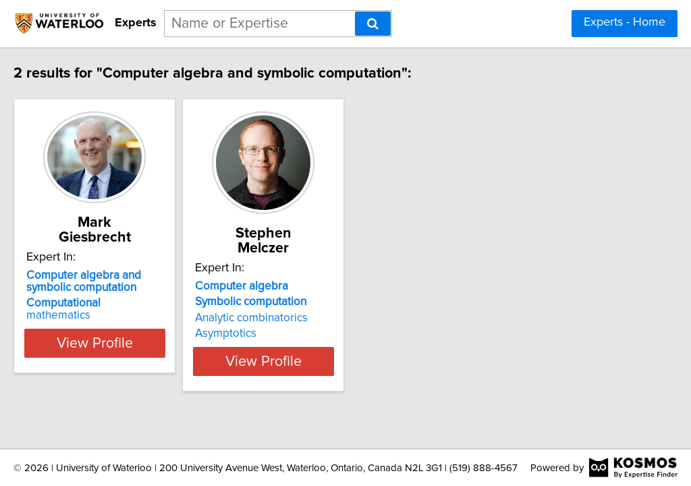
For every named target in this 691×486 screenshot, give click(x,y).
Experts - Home (624, 22)
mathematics (125, 288)
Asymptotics (288, 319)
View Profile (140, 335)
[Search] (373, 23)
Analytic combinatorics (313, 303)
